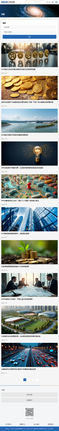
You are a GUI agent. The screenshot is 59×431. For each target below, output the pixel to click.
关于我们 (8, 424)
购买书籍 (29, 394)
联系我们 (50, 424)
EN (49, 2)
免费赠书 (29, 400)
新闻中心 (22, 424)
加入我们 (36, 424)
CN (47, 2)
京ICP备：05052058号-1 (48, 428)
